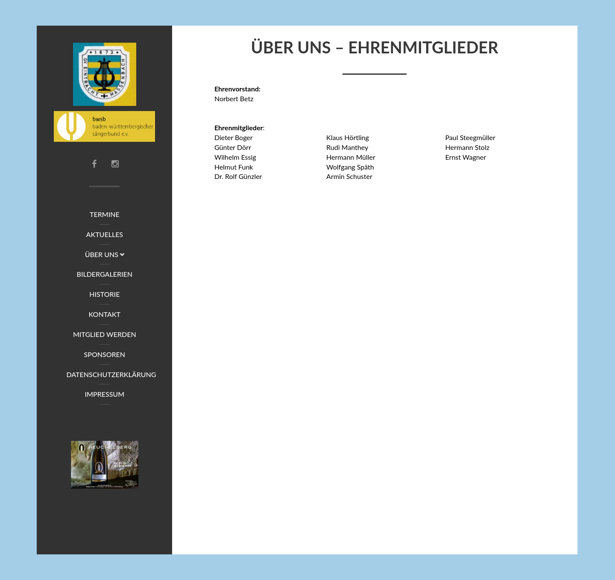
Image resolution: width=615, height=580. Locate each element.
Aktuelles (104, 234)
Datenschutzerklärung (110, 374)
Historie (104, 294)
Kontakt (105, 314)
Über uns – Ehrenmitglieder (374, 50)
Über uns (104, 254)
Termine (105, 214)
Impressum (105, 394)
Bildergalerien (105, 274)
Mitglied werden (104, 334)
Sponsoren (105, 354)
